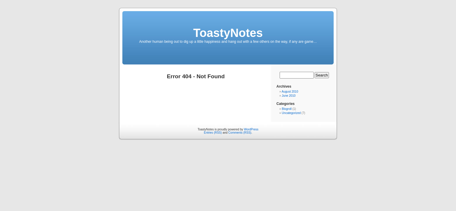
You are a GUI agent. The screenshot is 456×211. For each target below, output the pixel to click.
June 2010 (288, 95)
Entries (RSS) (213, 132)
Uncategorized (291, 113)
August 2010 (290, 91)
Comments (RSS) (239, 132)
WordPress (251, 129)
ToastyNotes (228, 32)
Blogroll (286, 108)
